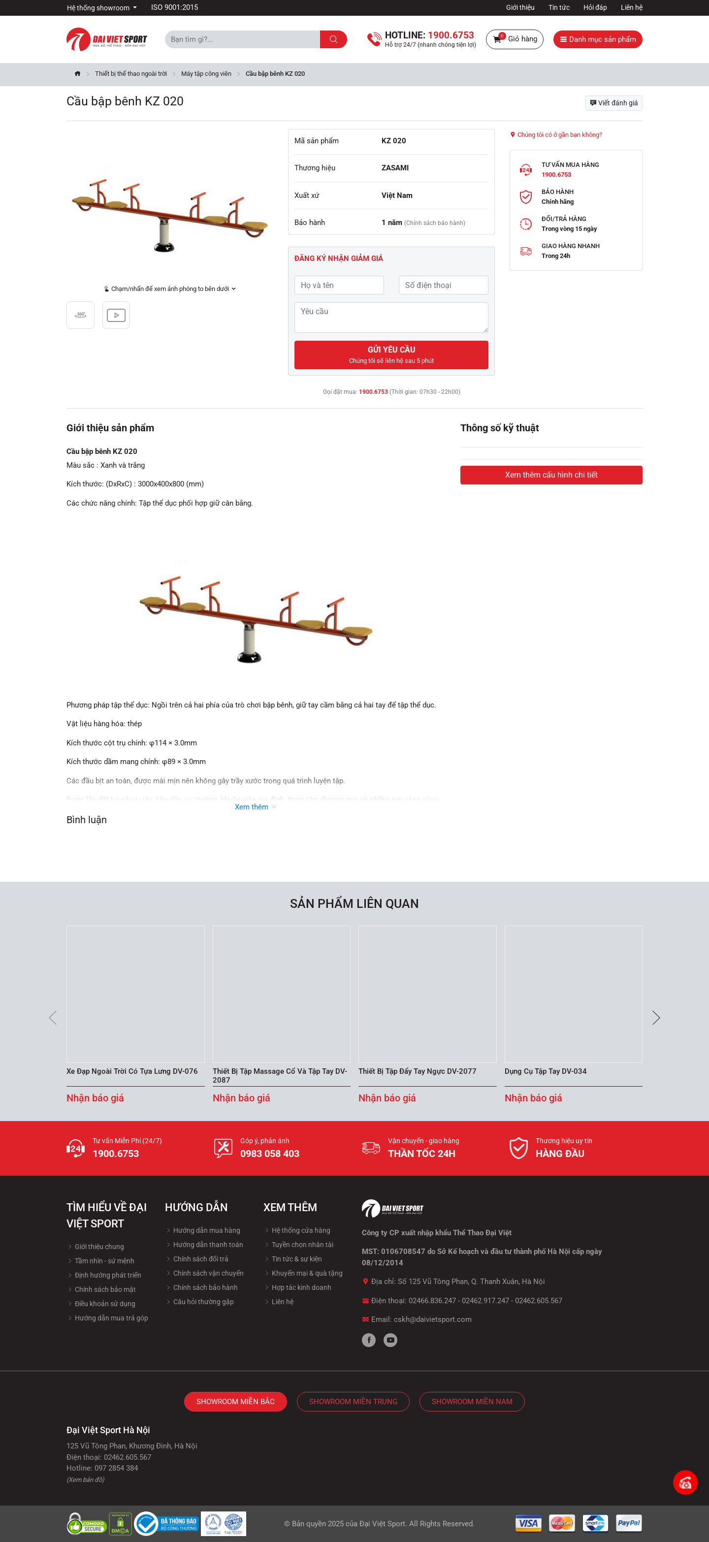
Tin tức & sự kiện (292, 1259)
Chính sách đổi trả (196, 1259)
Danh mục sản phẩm (598, 39)
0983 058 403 (269, 1153)
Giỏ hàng (514, 39)
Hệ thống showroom (99, 8)
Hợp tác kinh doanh (297, 1287)
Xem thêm (256, 807)
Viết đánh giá (614, 103)
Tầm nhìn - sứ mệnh (100, 1261)
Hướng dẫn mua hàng (202, 1230)
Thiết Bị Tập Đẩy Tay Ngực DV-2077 (417, 1071)
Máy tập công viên (206, 73)
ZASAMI (395, 167)
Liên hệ (632, 7)
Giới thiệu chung (95, 1247)
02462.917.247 (485, 1300)
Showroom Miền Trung (353, 1401)
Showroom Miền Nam (472, 1401)
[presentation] (52, 1017)
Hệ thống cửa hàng (296, 1230)
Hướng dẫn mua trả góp (107, 1318)
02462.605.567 (538, 1300)
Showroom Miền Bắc (235, 1401)
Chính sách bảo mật (101, 1289)
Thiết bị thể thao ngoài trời (131, 73)
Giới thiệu (520, 7)
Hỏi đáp (595, 7)
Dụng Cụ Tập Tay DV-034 (546, 1071)
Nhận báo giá (95, 1098)
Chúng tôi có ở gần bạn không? (556, 134)
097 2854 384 (116, 1468)
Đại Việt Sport (382, 1523)
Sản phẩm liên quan (354, 904)
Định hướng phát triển (103, 1275)
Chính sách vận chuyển (204, 1273)
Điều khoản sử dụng (100, 1304)
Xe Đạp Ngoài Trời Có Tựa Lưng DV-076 (132, 1071)
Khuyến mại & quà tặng (303, 1273)
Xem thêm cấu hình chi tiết (551, 475)
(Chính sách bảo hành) (434, 223)
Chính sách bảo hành (201, 1287)
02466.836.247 (432, 1300)
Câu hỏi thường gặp (199, 1302)
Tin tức (559, 7)
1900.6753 (373, 391)
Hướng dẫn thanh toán (204, 1245)
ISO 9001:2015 (174, 7)
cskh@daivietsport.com (433, 1319)
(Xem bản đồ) (85, 1479)
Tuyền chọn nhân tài (298, 1245)
